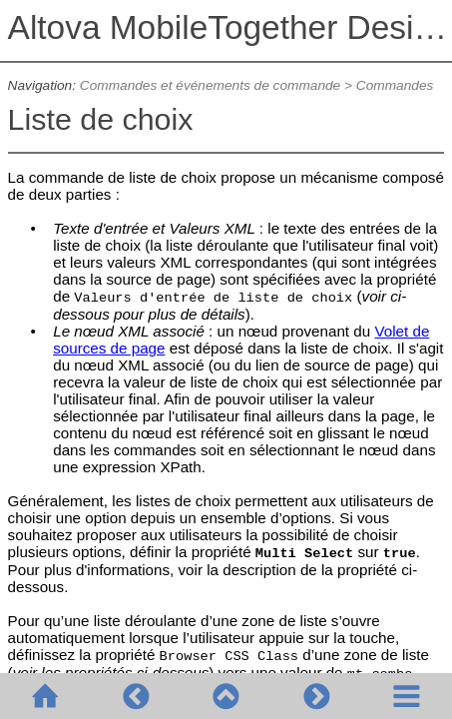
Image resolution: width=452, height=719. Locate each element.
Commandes (395, 85)
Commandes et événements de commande (210, 85)
